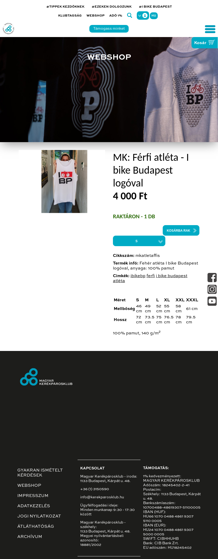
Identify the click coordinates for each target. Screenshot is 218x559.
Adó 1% (115, 15)
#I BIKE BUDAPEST (155, 6)
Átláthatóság (35, 527)
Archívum (29, 537)
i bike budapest (171, 276)
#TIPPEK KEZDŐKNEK (65, 6)
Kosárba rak (178, 230)
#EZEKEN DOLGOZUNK (112, 6)
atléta (119, 281)
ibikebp (137, 276)
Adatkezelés (33, 506)
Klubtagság (70, 15)
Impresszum (32, 496)
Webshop (95, 15)
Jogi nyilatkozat (39, 516)
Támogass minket (109, 28)
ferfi (150, 276)
